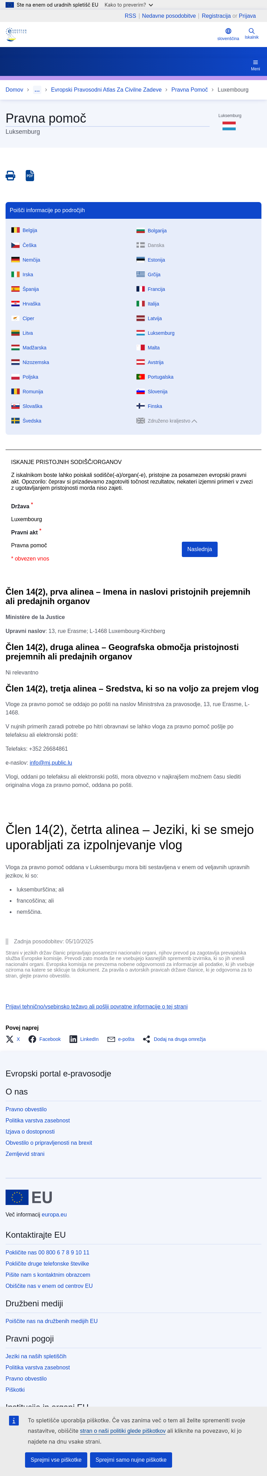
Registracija (216, 16)
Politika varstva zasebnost (38, 1120)
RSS (130, 16)
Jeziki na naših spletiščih (36, 1356)
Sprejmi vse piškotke (56, 1460)
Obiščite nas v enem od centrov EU (49, 1286)
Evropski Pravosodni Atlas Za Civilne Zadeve (106, 90)
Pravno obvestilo (26, 1109)
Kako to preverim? (129, 5)
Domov (14, 90)
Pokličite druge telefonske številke (47, 1264)
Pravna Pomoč (189, 90)
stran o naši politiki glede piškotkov (122, 1431)
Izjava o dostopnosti (30, 1132)
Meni (255, 65)
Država (20, 506)
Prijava (247, 16)
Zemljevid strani (25, 1154)
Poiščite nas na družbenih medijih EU (52, 1321)
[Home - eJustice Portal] (16, 34)
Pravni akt (24, 532)
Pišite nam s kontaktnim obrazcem (48, 1275)
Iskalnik (252, 34)
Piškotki (15, 1390)
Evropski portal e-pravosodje (58, 1073)
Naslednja (199, 549)
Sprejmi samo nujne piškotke (131, 1460)
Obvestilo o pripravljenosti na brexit (49, 1143)
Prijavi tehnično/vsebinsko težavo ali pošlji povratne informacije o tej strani (97, 1007)
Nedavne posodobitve (169, 16)
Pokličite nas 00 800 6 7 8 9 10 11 (47, 1252)
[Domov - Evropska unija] (29, 1197)
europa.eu (54, 1215)
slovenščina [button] (228, 34)
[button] (15, 1039)
